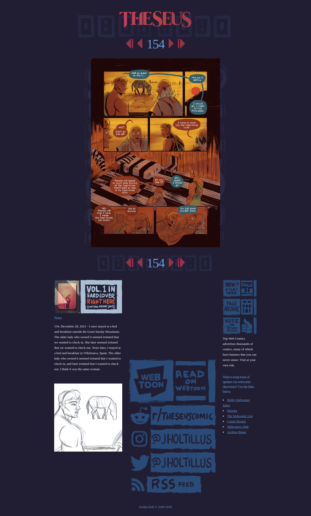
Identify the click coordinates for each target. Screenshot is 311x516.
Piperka (232, 410)
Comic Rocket (236, 421)
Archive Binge (236, 432)
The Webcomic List (240, 416)
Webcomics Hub (238, 427)
